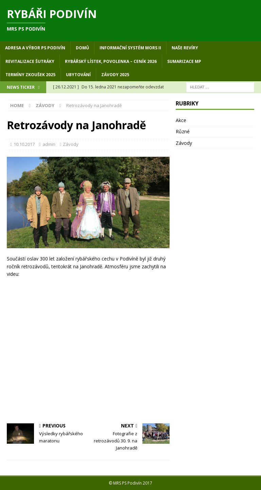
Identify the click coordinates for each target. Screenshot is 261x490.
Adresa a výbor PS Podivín (35, 48)
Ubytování (78, 75)
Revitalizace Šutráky (29, 61)
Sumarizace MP (184, 61)
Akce (181, 120)
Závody (71, 144)
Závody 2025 (115, 75)
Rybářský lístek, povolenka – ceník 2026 (111, 61)
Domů (82, 48)
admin (48, 144)
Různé (183, 131)
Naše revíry (185, 48)
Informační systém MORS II (130, 48)
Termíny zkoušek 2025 (30, 75)
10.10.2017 (24, 144)
